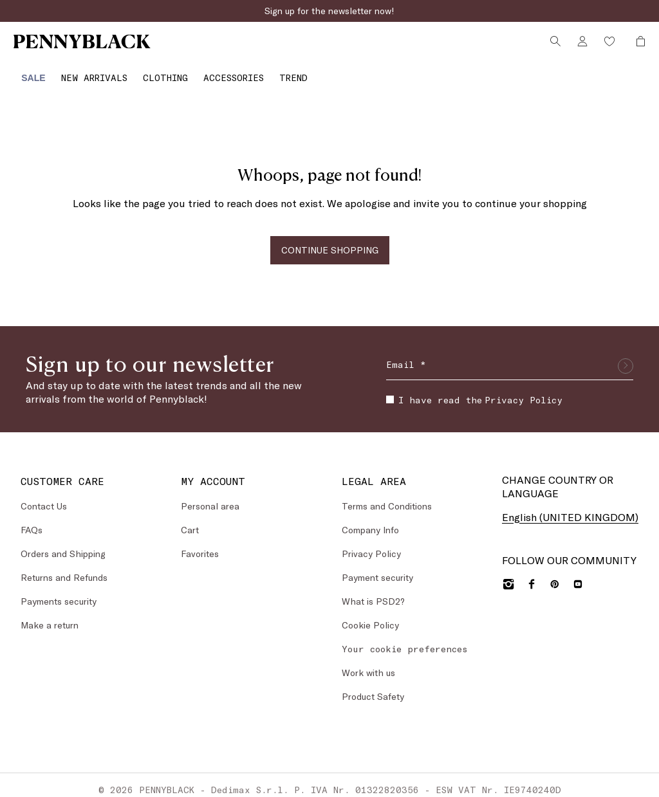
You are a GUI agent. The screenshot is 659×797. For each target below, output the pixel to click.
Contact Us (44, 496)
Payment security (377, 568)
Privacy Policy (523, 390)
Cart (190, 520)
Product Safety (373, 687)
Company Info (370, 520)
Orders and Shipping (63, 544)
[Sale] (27, 73)
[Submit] (625, 357)
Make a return (50, 615)
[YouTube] (577, 575)
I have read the (474, 391)
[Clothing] (158, 73)
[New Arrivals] (88, 73)
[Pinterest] (554, 575)
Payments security (59, 592)
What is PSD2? (373, 592)
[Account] (580, 47)
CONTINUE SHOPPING (329, 240)
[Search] (553, 47)
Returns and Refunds (64, 568)
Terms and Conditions (387, 496)
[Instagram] (508, 575)
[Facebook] (531, 575)
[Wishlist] (607, 47)
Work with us (368, 663)
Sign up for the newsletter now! (329, 10)
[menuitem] (27, 73)
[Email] (509, 357)
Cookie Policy (370, 615)
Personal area (210, 496)
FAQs (31, 520)
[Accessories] (227, 73)
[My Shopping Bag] (635, 47)
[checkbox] (390, 391)
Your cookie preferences (405, 639)
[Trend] (287, 73)
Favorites (200, 544)
